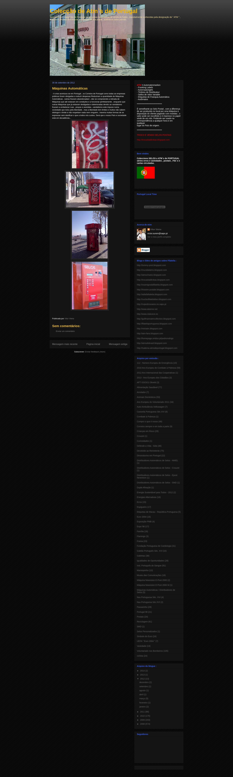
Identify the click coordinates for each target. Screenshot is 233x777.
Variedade (141, 646)
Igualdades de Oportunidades (150, 560)
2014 (142, 671)
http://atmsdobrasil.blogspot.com (152, 343)
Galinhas (141, 556)
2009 (142, 720)
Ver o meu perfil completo (159, 237)
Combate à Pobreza (146, 416)
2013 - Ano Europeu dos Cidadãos (153, 377)
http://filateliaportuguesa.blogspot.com (154, 323)
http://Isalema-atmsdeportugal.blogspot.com (157, 348)
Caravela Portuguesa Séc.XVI (150, 412)
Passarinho (142, 607)
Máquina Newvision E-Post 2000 (152, 580)
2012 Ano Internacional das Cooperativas (156, 373)
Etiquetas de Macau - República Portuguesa (157, 512)
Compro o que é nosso (147, 421)
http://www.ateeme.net (147, 309)
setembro (144, 686)
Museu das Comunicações (149, 575)
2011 (142, 712)
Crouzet (140, 436)
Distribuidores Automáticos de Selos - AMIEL (157, 460)
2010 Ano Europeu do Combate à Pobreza (156, 368)
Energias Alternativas (146, 497)
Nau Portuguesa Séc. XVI (149, 597)
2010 (142, 716)
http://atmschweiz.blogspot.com (151, 275)
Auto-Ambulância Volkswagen (150, 407)
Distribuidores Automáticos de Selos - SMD (157, 482)
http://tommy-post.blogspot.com (151, 265)
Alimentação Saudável (147, 387)
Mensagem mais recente (65, 344)
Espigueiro (142, 507)
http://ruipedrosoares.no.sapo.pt (151, 304)
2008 (142, 724)
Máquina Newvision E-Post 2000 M (153, 585)
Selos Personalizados (147, 631)
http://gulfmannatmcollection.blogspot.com (156, 319)
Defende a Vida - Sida (147, 446)
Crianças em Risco (145, 431)
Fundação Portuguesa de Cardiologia (154, 546)
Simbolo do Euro (144, 636)
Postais (140, 617)
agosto (142, 690)
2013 (142, 675)
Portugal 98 (142, 612)
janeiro (142, 706)
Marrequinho (143, 570)
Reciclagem (142, 621)
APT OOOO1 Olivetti (146, 382)
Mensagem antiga (118, 344)
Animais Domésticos (146, 397)
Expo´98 (141, 526)
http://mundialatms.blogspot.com (152, 270)
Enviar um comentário (65, 331)
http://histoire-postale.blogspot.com (153, 289)
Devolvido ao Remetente (148, 451)
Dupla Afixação (144, 487)
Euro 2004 (142, 517)
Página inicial (93, 344)
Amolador (141, 392)
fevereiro (143, 702)
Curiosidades (143, 441)
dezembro (144, 682)
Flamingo (141, 536)
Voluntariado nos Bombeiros (150, 651)
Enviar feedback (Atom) (95, 352)
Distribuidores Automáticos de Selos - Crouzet (158, 468)
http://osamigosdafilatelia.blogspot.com (155, 285)
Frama (140, 541)
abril (141, 694)
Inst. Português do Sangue (149, 565)
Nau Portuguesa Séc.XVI (148, 602)
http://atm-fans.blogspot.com (150, 333)
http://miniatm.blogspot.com (149, 328)
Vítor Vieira (155, 229)
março (142, 698)
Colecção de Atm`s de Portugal (93, 11)
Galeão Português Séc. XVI (149, 551)
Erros (139, 502)
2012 (142, 679)
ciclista (140, 656)
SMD (139, 626)
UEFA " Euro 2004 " (146, 641)
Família (140, 531)
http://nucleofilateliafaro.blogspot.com (154, 299)
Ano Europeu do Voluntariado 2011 (153, 402)
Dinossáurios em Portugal (149, 455)
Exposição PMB (144, 521)
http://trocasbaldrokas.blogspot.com (153, 280)
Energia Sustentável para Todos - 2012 (155, 492)
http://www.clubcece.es (147, 314)
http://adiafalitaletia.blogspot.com (152, 294)
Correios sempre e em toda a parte (153, 426)
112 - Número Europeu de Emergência (155, 363)
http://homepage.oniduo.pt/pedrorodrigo (155, 338)
